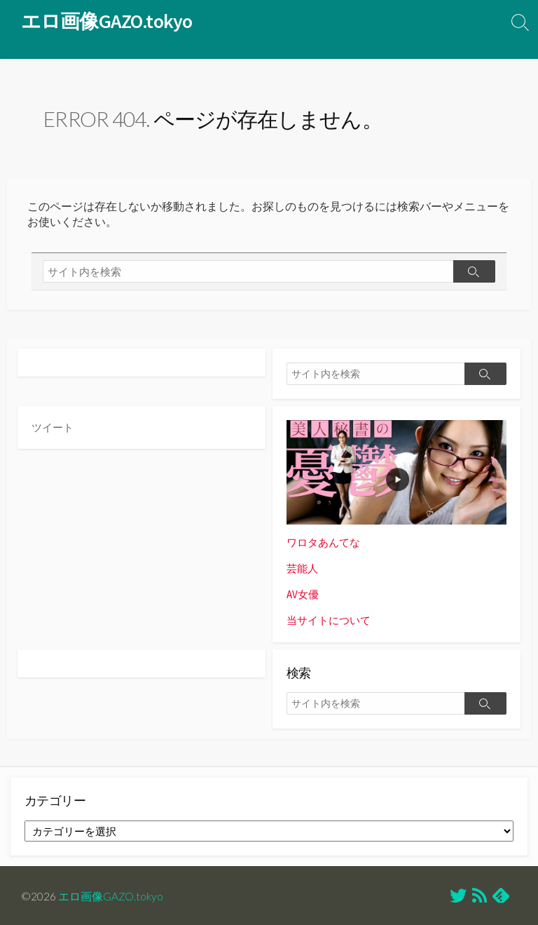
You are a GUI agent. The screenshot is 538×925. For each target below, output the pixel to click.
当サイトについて (329, 619)
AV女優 (303, 593)
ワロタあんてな (323, 543)
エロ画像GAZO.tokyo (111, 894)
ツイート (53, 427)
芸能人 (302, 568)
